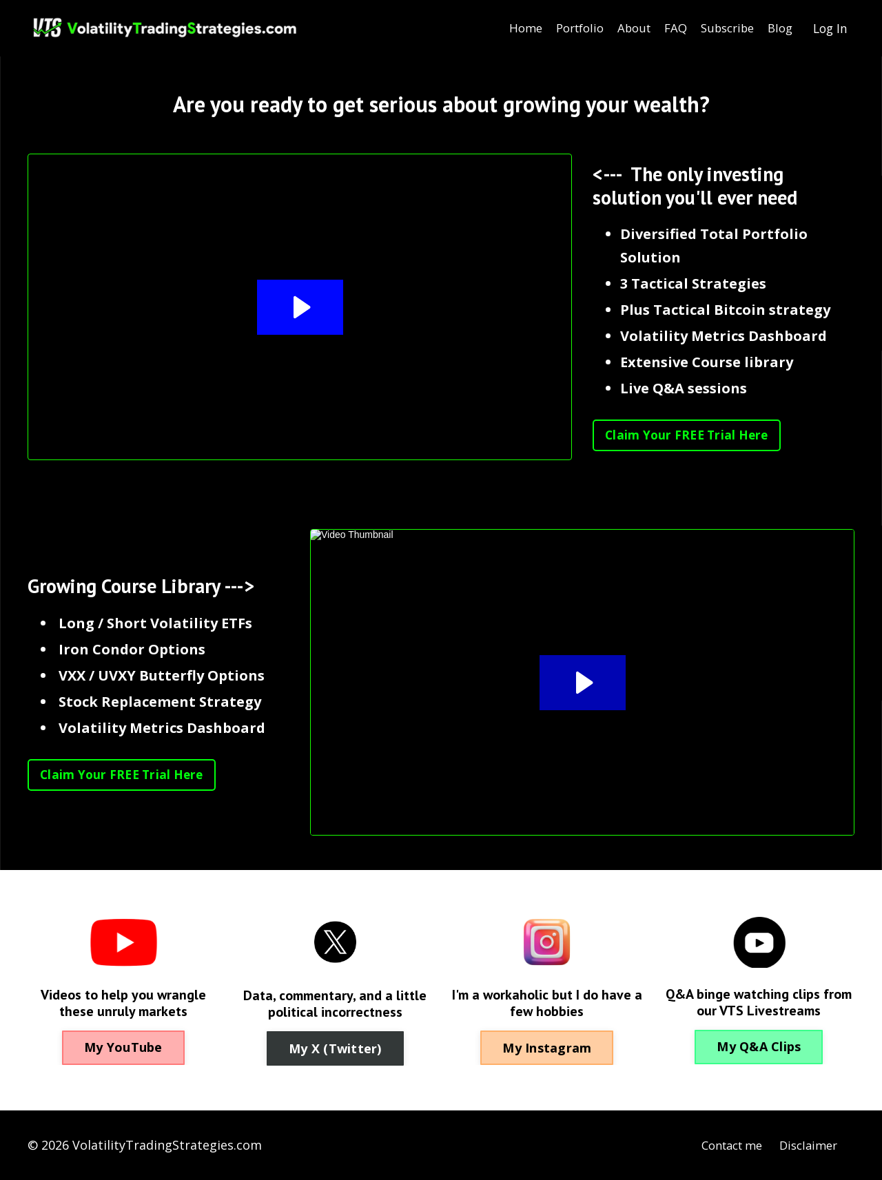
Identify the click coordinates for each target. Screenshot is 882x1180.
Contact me (722, 1145)
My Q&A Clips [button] (759, 1046)
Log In (829, 28)
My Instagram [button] (546, 1047)
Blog (776, 28)
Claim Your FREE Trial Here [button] (690, 435)
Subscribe (720, 28)
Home (504, 28)
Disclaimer (806, 1145)
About (620, 28)
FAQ (665, 28)
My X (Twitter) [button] (335, 1048)
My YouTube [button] (123, 1047)
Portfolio (561, 28)
